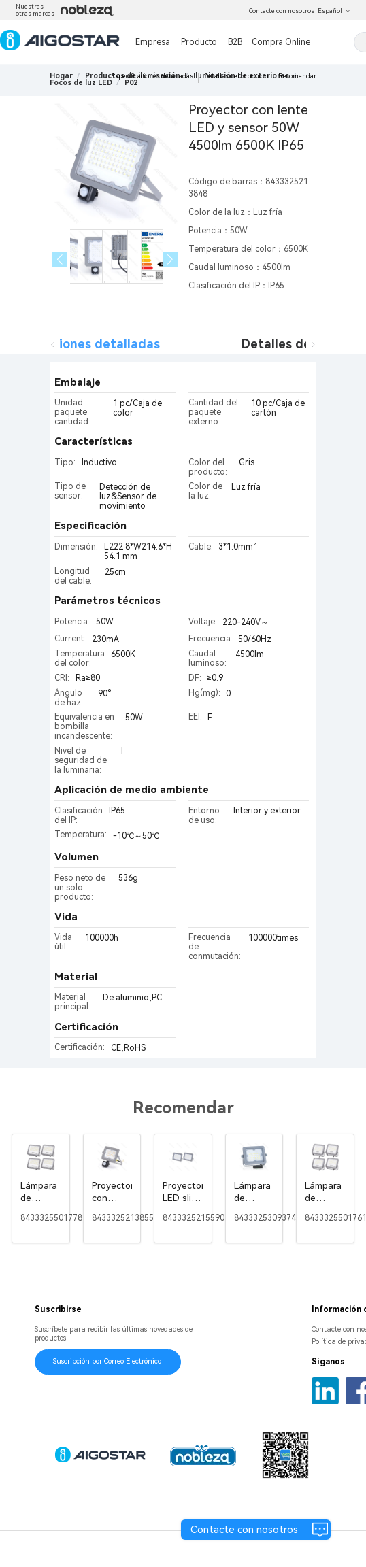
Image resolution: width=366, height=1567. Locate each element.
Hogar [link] (61, 75)
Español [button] (334, 10)
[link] (81, 82)
